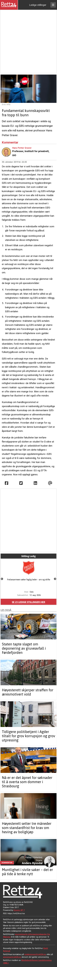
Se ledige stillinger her (28, 602)
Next (55, 579)
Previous (2, 579)
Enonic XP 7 (19, 910)
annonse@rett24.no (12, 957)
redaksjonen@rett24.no (35, 954)
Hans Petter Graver (22, 148)
